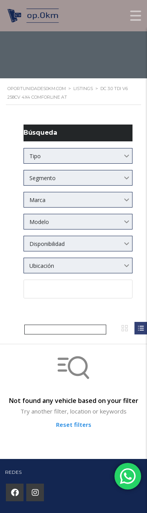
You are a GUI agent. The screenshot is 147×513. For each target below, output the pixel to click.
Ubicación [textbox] (41, 265)
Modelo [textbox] (39, 222)
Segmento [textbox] (42, 178)
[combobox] (78, 156)
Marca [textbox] (37, 200)
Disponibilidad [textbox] (47, 243)
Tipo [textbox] (35, 156)
